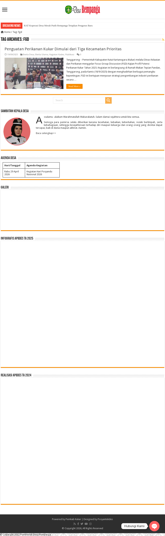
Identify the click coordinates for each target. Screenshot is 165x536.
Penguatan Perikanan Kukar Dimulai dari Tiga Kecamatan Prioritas (63, 49)
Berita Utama (41, 54)
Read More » (75, 86)
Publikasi (69, 54)
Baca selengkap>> (46, 133)
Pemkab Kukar (73, 519)
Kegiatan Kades (56, 54)
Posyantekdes (105, 519)
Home (6, 32)
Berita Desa (28, 54)
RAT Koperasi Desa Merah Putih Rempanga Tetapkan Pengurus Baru (58, 25)
